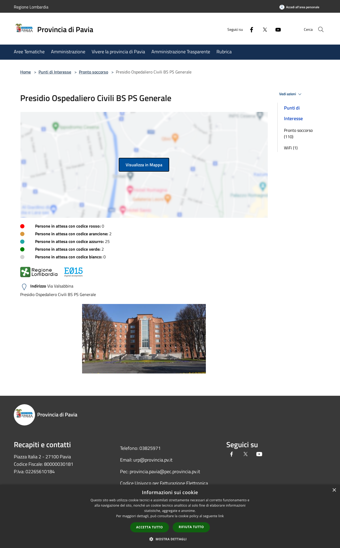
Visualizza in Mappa (144, 165)
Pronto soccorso (93, 72)
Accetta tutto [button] (149, 527)
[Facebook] (246, 29)
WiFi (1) (291, 148)
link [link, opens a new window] (221, 516)
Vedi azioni (291, 94)
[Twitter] (259, 29)
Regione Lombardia (31, 7)
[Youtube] (272, 29)
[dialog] (170, 516)
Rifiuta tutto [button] (191, 527)
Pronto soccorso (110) (298, 133)
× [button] (334, 490)
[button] (170, 539)
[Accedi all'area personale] (299, 7)
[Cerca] (319, 29)
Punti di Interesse (55, 72)
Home (25, 72)
